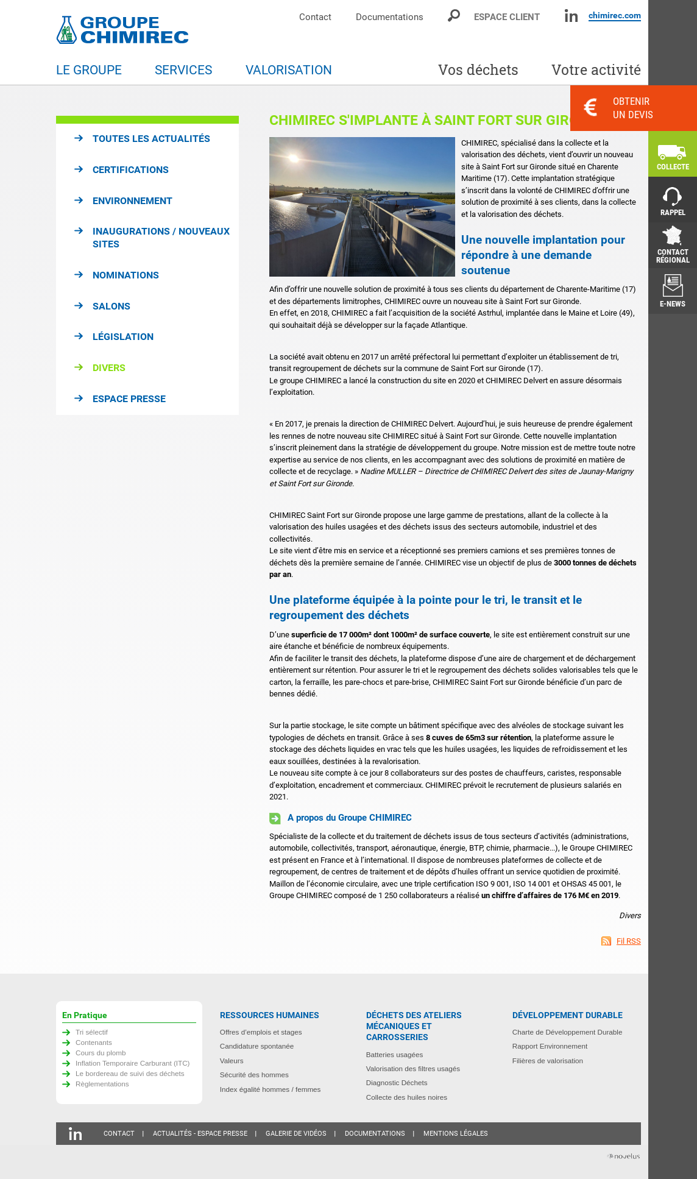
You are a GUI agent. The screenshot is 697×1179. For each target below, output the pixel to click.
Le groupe (89, 70)
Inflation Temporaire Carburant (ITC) (133, 1063)
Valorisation (289, 70)
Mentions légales (455, 1134)
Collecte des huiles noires (406, 1097)
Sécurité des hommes (254, 1074)
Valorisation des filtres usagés (413, 1068)
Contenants (94, 1042)
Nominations (126, 275)
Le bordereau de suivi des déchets (130, 1073)
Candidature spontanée (257, 1046)
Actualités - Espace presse (200, 1134)
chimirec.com (615, 15)
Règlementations (102, 1084)
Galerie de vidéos (296, 1134)
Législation (123, 336)
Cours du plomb (101, 1053)
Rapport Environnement (549, 1046)
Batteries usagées (394, 1054)
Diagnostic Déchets (397, 1082)
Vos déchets (478, 70)
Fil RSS (629, 941)
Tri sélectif (92, 1032)
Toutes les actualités (151, 138)
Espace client (507, 17)
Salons (111, 306)
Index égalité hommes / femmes (270, 1089)
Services (183, 70)
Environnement (132, 201)
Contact (315, 17)
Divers (109, 368)
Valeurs (232, 1060)
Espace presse (129, 399)
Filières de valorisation (547, 1060)
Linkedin (571, 15)
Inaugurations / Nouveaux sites (161, 237)
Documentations (389, 17)
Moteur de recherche (455, 15)
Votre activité (596, 70)
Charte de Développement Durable (567, 1032)
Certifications (131, 169)
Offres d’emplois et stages (261, 1032)
